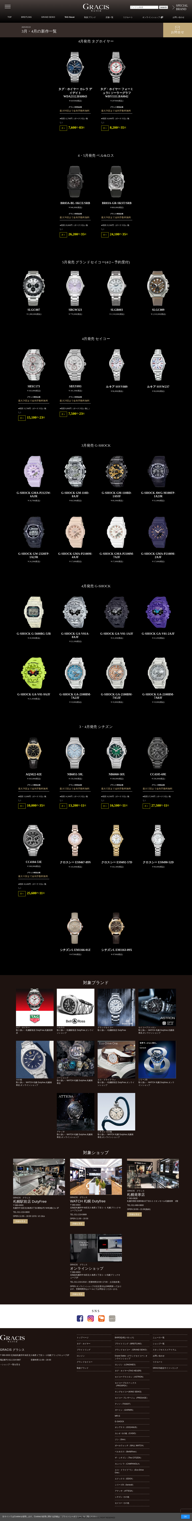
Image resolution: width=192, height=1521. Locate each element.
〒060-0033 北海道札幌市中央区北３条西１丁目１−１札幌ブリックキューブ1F (34, 1355)
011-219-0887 (14, 1360)
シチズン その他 (122, 1497)
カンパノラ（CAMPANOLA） (128, 1464)
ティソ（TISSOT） (123, 1404)
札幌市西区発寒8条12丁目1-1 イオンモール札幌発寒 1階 (152, 1201)
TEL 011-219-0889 (78, 1214)
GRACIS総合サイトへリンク (165, 1368)
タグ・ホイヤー (84, 1344)
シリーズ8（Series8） (125, 1485)
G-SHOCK (119, 1421)
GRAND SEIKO (48, 17)
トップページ (82, 1337)
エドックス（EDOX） (124, 1479)
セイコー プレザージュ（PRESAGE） (131, 1398)
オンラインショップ (151, 17)
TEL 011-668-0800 (135, 1205)
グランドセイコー (84, 1362)
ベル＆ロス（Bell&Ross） (126, 1452)
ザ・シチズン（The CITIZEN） (128, 1458)
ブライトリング (84, 1350)
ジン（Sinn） (121, 1439)
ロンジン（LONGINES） (126, 1365)
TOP (10, 17)
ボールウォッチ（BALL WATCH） (130, 1445)
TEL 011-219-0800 (21, 1212)
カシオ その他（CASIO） (126, 1433)
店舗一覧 (109, 17)
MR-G (117, 1416)
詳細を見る (20, 1221)
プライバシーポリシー (71, 1516)
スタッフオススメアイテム (164, 1350)
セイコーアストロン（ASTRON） (130, 1377)
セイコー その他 (122, 1503)
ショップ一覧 (158, 1344)
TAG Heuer (70, 17)
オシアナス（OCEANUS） (126, 1427)
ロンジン (81, 1356)
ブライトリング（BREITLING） (129, 1344)
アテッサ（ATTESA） (124, 1491)
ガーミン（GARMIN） (125, 1410)
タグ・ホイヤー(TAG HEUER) (128, 1371)
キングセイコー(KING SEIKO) (128, 1392)
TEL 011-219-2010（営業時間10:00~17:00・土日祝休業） (95, 1282)
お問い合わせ (178, 17)
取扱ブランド (90, 17)
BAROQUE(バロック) (124, 1337)
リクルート (128, 17)
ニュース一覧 (158, 1337)
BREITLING (26, 17)
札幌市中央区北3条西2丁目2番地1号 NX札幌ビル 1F (36, 1208)
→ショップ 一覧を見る (10, 1364)
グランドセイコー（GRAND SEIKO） (131, 1350)
